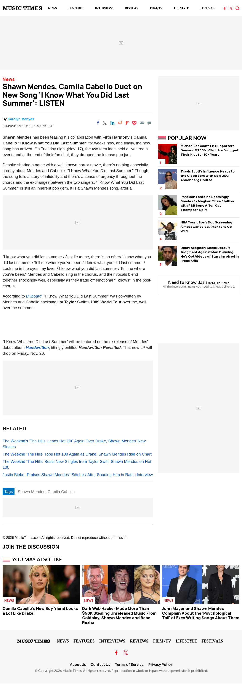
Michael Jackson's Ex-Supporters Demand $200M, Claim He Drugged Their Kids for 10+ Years (209, 150)
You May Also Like (37, 559)
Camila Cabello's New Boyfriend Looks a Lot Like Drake (40, 611)
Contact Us (100, 664)
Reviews (131, 8)
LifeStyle (181, 8)
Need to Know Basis (187, 282)
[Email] (141, 123)
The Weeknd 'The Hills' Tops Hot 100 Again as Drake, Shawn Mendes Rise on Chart (77, 454)
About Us (78, 664)
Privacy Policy (160, 664)
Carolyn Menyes (21, 119)
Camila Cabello (61, 491)
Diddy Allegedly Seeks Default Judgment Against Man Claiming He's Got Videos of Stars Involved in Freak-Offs (210, 254)
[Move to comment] (149, 123)
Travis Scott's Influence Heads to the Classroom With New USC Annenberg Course (208, 175)
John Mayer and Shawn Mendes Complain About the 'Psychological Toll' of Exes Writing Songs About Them (200, 613)
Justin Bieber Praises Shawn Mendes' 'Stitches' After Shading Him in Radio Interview (78, 474)
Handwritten (37, 347)
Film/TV (156, 8)
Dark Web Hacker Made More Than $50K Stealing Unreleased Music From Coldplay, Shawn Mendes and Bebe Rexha (119, 615)
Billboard (34, 296)
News (52, 8)
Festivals (207, 8)
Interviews (104, 8)
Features (75, 8)
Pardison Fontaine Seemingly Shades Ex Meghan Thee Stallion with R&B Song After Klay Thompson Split (207, 203)
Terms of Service (129, 664)
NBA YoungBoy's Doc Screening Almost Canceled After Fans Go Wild (206, 226)
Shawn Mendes (31, 491)
